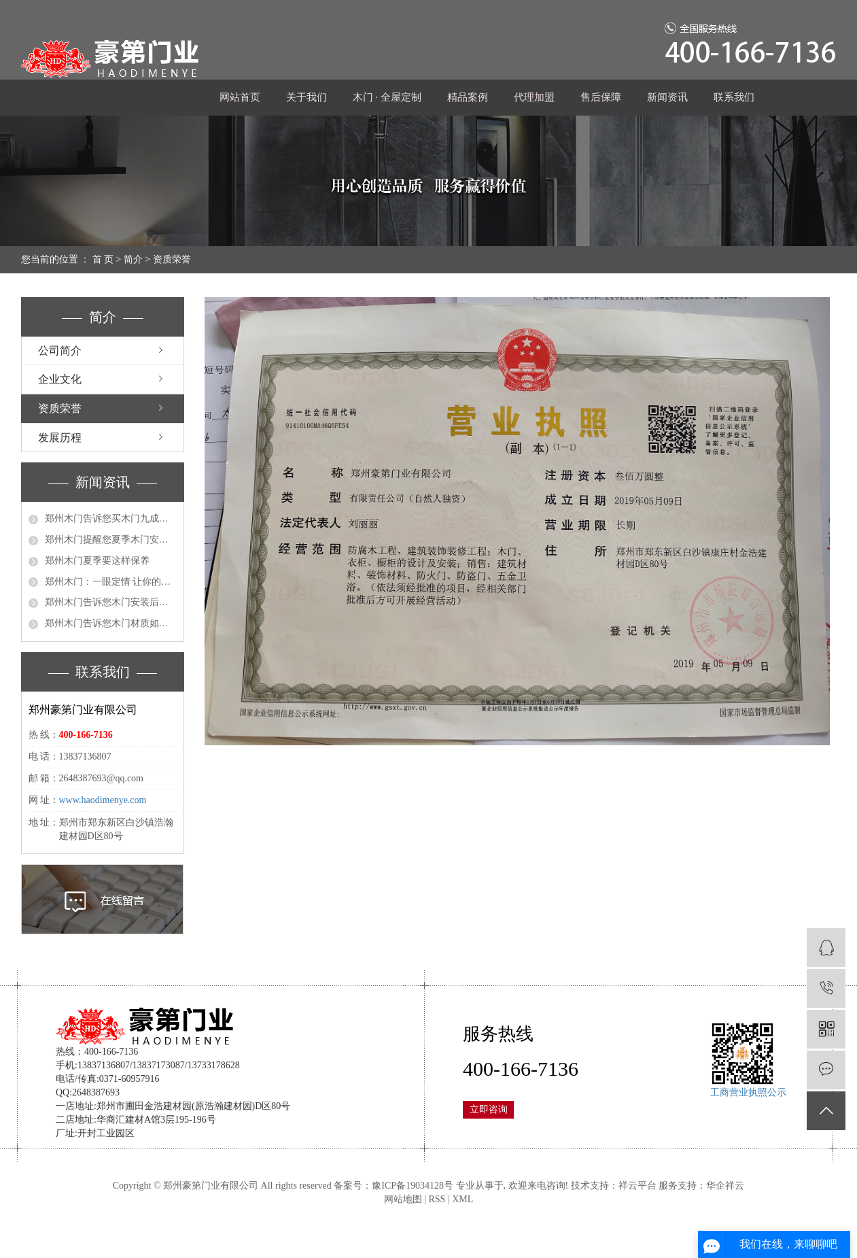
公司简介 (60, 350)
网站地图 (403, 1199)
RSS (436, 1199)
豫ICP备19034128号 (412, 1185)
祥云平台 (637, 1185)
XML (462, 1199)
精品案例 (467, 97)
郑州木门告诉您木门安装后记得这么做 (111, 602)
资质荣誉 (60, 408)
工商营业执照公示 (748, 1092)
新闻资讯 (667, 97)
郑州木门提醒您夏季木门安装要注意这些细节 (111, 539)
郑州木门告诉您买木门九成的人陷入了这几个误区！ (111, 518)
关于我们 (306, 97)
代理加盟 (534, 97)
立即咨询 (489, 1109)
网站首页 (240, 97)
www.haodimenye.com (103, 800)
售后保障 (600, 97)
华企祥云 (725, 1185)
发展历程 (60, 437)
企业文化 (60, 379)
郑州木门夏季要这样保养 (97, 561)
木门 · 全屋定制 (387, 97)
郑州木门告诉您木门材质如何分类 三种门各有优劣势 (111, 623)
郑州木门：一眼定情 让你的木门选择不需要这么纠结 (111, 582)
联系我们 (734, 97)
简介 (133, 259)
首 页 (103, 259)
